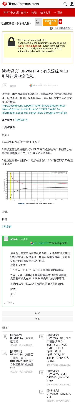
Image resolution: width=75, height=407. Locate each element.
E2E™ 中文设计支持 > (16, 12)
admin (13, 86)
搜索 (65, 4)
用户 (72, 4)
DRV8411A (21, 119)
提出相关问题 (50, 22)
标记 (37, 313)
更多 (60, 12)
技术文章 (45, 12)
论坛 (34, 12)
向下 (13, 303)
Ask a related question (29, 45)
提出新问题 (60, 21)
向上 (5, 303)
